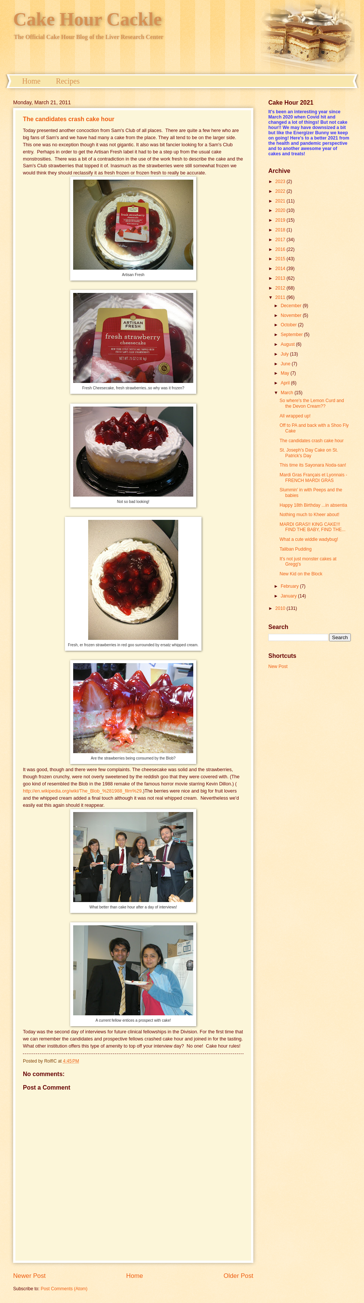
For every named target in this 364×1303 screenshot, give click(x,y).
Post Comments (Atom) (64, 1288)
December (292, 305)
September (292, 334)
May (285, 373)
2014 (281, 268)
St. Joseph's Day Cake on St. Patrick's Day (309, 452)
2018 (281, 230)
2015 (281, 258)
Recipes (68, 81)
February (290, 586)
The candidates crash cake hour (68, 119)
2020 (281, 210)
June (286, 363)
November (292, 315)
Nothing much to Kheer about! (309, 514)
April (286, 383)
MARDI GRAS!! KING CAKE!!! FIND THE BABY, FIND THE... (313, 527)
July (285, 354)
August (288, 344)
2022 (281, 191)
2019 (281, 220)
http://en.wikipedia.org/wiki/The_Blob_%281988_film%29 (82, 791)
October (289, 324)
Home (31, 81)
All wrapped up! (295, 416)
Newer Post (29, 1275)
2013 (281, 278)
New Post (277, 666)
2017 (281, 239)
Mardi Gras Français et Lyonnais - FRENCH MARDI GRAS (313, 477)
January (289, 596)
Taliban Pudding (295, 549)
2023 (281, 181)
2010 (281, 608)
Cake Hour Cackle (87, 19)
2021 (281, 201)
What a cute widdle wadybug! (309, 539)
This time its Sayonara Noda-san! (313, 465)
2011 (281, 297)
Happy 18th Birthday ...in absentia (313, 505)
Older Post (238, 1275)
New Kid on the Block (301, 573)
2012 (281, 288)
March (288, 392)
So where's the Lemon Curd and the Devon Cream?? (312, 403)
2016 (281, 249)
